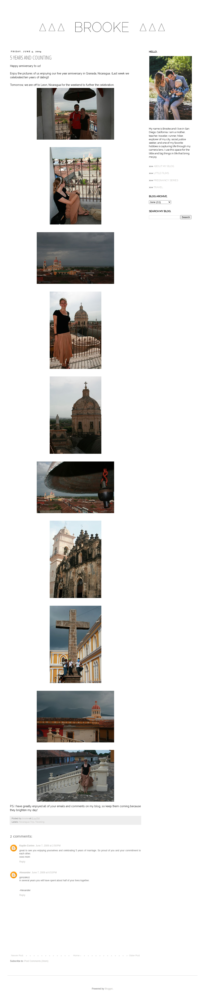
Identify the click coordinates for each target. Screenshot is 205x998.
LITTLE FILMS (161, 173)
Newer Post (17, 955)
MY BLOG (164, 166)
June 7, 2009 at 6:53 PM (44, 872)
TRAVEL (158, 187)
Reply (22, 861)
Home (76, 955)
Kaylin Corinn (26, 845)
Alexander (25, 872)
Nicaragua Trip (26, 822)
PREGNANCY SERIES (166, 180)
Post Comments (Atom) (36, 961)
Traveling (39, 822)
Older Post (134, 955)
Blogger (109, 988)
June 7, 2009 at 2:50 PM (48, 845)
